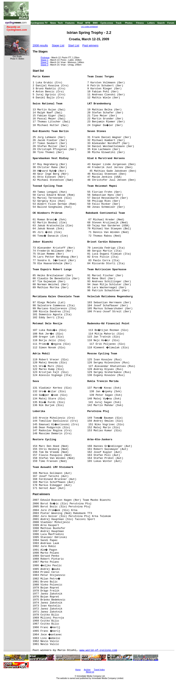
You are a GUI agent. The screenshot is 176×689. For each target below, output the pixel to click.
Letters (151, 23)
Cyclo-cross (107, 23)
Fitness (140, 23)
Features (70, 23)
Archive (87, 670)
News (53, 23)
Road (80, 23)
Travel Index (99, 670)
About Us (90, 672)
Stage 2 (44, 62)
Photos (128, 23)
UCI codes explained (89, 27)
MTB (87, 23)
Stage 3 (44, 64)
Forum (170, 23)
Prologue (45, 57)
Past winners (90, 45)
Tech (60, 23)
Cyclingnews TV (39, 23)
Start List (73, 45)
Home (78, 670)
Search (161, 23)
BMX (95, 23)
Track (119, 23)
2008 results (40, 45)
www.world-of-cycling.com (98, 650)
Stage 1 (44, 60)
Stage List (58, 45)
